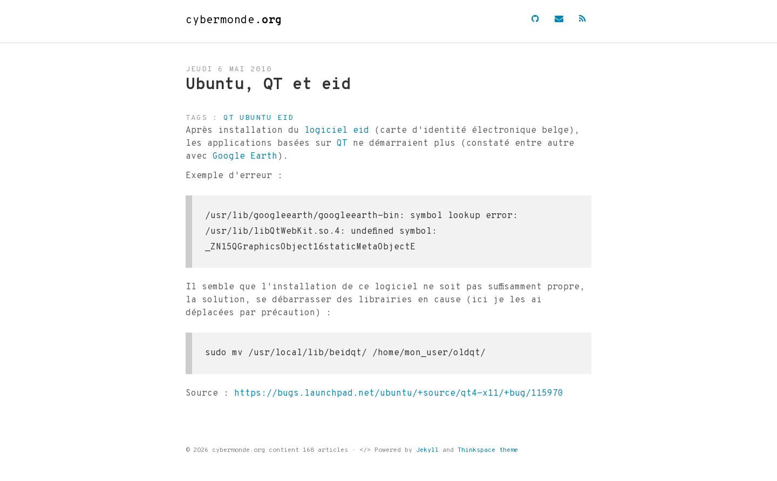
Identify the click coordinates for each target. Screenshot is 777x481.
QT (342, 143)
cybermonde (234, 20)
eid (285, 118)
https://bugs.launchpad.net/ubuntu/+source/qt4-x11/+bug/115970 (398, 393)
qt (228, 118)
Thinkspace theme (488, 450)
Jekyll (427, 450)
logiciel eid (336, 130)
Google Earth (245, 156)
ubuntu (256, 118)
